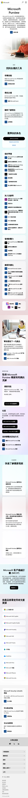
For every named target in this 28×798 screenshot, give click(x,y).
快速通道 (10, 250)
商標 (3, 791)
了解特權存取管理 (12, 181)
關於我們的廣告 (5, 793)
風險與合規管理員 (14, 142)
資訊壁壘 (10, 178)
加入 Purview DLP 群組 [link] (13, 358)
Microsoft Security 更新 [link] (11, 449)
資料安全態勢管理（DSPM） (15, 161)
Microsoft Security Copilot (14, 268)
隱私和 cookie (5, 786)
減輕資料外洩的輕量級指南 (14, 207)
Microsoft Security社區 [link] (9, 421)
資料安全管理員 (14, 138)
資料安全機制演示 (12, 247)
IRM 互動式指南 (12, 220)
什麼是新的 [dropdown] (6, 751)
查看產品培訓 (11, 84)
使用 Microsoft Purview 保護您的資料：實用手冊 (15, 199)
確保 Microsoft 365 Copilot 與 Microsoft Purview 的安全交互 (15, 293)
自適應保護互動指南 (13, 224)
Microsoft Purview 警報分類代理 (15, 242)
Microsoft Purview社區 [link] (9, 426)
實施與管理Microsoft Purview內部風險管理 (15, 170)
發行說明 (4, 782)
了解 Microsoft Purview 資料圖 (15, 285)
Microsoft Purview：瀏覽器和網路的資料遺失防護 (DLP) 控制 (15, 212)
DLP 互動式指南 (12, 217)
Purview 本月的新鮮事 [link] (11, 403)
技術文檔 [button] (15, 32)
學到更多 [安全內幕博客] (9, 731)
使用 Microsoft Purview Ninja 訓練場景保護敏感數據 (15, 165)
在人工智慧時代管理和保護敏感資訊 (15, 272)
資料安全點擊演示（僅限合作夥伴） (15, 228)
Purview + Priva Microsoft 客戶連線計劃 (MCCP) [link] (15, 353)
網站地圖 (4, 780)
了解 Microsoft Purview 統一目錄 (15, 289)
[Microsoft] (5, 2)
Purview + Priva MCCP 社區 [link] (10, 431)
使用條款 (4, 787)
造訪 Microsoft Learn (13, 101)
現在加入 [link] (13, 587)
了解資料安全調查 (12, 174)
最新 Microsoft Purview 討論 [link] (13, 440)
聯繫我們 (4, 784)
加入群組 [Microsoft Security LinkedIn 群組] (9, 701)
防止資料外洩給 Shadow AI (15, 185)
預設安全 (10, 203)
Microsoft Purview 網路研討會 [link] (13, 445)
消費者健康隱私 (5, 789)
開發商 (14, 145)
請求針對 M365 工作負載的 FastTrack (15, 254)
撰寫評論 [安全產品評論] (9, 716)
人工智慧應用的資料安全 (14, 281)
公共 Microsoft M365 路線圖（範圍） (15, 276)
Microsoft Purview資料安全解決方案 (15, 157)
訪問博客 (10, 122)
